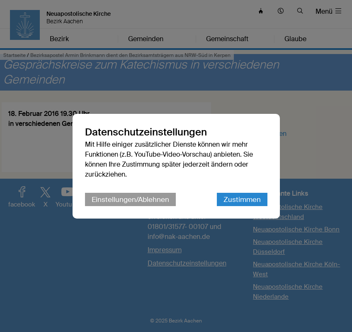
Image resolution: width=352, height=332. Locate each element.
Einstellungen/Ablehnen (130, 199)
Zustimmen (242, 199)
